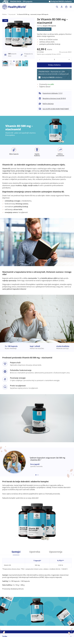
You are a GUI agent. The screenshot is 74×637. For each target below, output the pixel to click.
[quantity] (54, 59)
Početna (4, 14)
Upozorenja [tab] (55, 551)
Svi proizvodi (12, 14)
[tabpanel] (37, 572)
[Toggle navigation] (71, 7)
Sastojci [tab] (16, 551)
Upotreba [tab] (34, 551)
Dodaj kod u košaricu (61, 1)
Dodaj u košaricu (54, 65)
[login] (62, 7)
